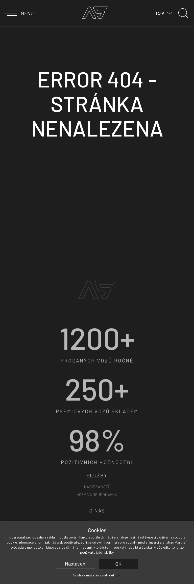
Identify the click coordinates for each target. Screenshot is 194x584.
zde (117, 575)
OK (118, 564)
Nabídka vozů (97, 514)
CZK (160, 13)
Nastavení (76, 563)
